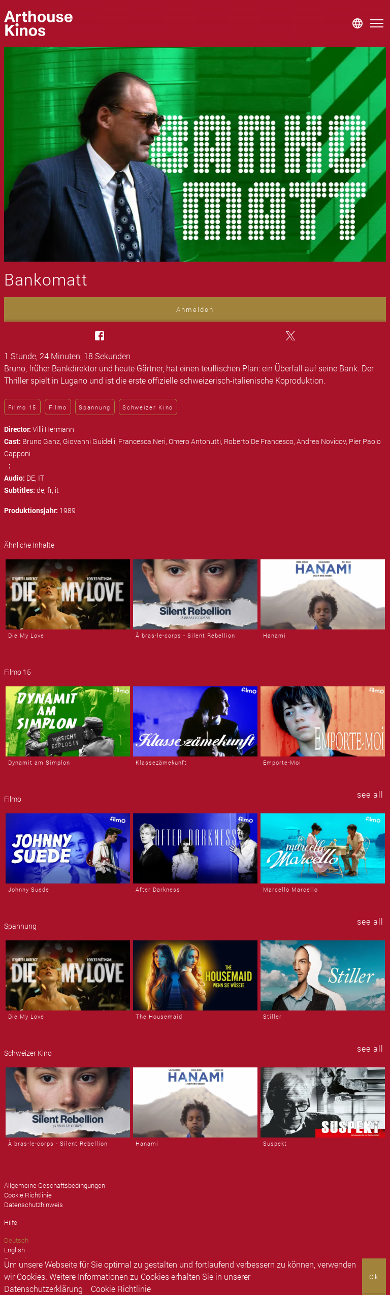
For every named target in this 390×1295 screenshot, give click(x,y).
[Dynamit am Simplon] (68, 721)
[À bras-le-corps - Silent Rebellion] (195, 594)
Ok (374, 1277)
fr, (51, 490)
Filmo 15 (22, 407)
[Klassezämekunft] (195, 721)
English (14, 1250)
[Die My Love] (68, 594)
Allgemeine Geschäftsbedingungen (54, 1185)
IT (41, 478)
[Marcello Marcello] (323, 848)
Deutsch (16, 1240)
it (57, 490)
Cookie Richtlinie (121, 1288)
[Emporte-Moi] (323, 721)
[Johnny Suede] (68, 848)
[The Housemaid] (195, 975)
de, (42, 490)
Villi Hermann (53, 429)
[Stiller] (323, 975)
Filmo (58, 407)
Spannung (94, 407)
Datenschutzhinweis (33, 1205)
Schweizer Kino (147, 407)
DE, (32, 478)
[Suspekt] (323, 1102)
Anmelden (195, 309)
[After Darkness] (195, 848)
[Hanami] (323, 594)
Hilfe (10, 1222)
